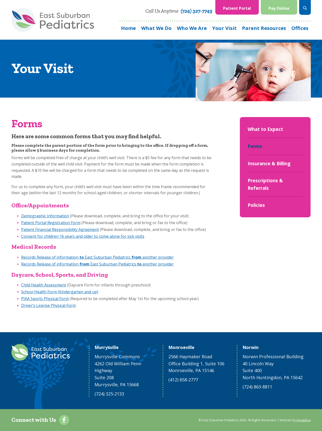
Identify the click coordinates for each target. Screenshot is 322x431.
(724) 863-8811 (257, 387)
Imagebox (303, 420)
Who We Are (192, 28)
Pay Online (279, 8)
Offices (299, 28)
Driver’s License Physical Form (48, 305)
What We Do (156, 28)
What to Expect (265, 129)
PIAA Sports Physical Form (45, 298)
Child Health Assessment (43, 285)
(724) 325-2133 (109, 394)
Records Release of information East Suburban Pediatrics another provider (97, 257)
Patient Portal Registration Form (50, 222)
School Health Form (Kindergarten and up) (59, 291)
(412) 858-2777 (183, 380)
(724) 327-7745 (196, 11)
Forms (255, 146)
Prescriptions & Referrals (265, 184)
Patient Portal (237, 8)
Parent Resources (264, 28)
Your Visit (224, 28)
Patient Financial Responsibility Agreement (60, 229)
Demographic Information (45, 216)
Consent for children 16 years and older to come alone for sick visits (82, 236)
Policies (256, 205)
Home (128, 28)
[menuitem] (237, 7)
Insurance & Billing (269, 163)
